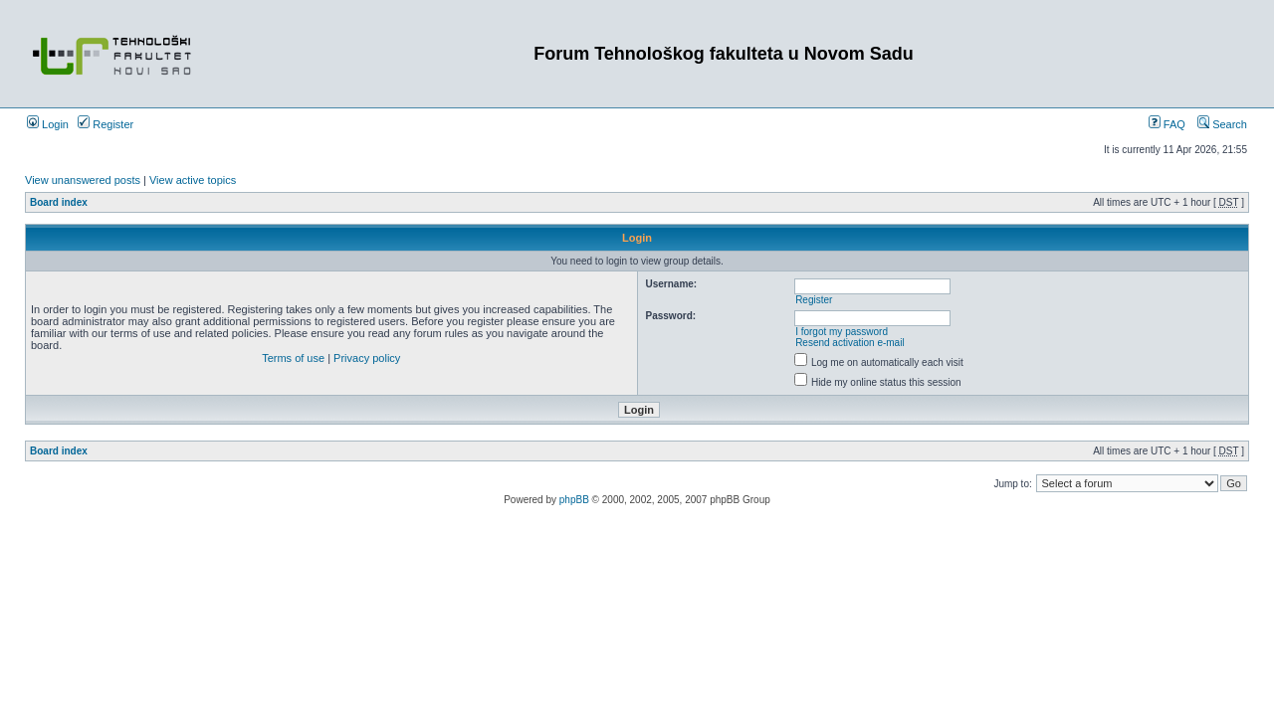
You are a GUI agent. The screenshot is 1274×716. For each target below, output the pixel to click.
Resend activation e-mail (850, 342)
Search (1222, 124)
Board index (59, 202)
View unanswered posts (82, 180)
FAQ (1167, 124)
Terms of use (293, 358)
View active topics (192, 180)
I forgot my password (841, 331)
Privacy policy (366, 358)
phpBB (574, 499)
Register (105, 124)
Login (48, 124)
